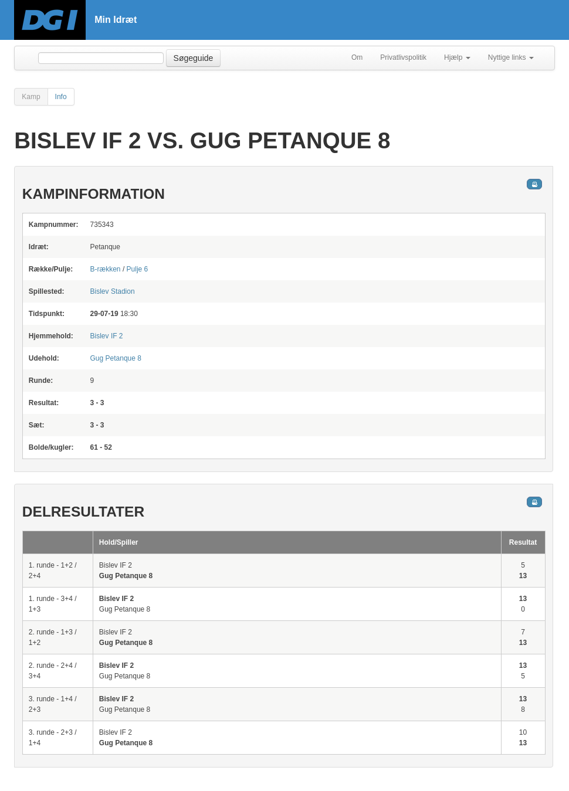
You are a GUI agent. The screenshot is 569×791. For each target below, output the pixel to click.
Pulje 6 (137, 269)
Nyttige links (511, 57)
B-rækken (105, 269)
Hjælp (457, 57)
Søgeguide (194, 58)
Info (61, 97)
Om (357, 57)
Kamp (31, 97)
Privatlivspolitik (403, 57)
